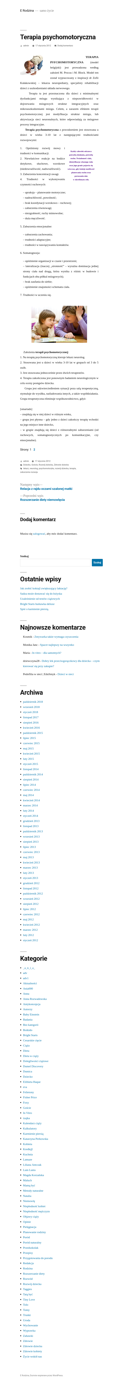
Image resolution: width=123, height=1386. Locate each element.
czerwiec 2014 (31, 790)
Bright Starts (30, 1035)
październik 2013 (33, 831)
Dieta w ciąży (31, 1056)
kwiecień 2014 (31, 800)
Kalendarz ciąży (32, 1123)
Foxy (26, 1102)
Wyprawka (29, 1330)
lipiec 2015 (29, 738)
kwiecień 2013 (31, 862)
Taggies (27, 1289)
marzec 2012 (30, 930)
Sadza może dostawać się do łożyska (41, 593)
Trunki (27, 1315)
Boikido (27, 1030)
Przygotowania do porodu (38, 1258)
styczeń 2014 (30, 816)
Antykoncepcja (31, 1004)
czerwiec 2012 (31, 914)
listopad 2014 (31, 769)
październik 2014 (33, 774)
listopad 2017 (31, 717)
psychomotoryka (46, 468)
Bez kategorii (30, 1025)
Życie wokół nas (32, 1356)
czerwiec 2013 (31, 852)
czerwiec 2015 (31, 743)
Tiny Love (29, 1299)
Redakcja (28, 1263)
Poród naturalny (32, 1242)
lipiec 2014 (29, 785)
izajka (26, 1118)
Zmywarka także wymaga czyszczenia (56, 637)
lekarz (26, 468)
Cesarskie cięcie (32, 1040)
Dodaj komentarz (65, 45)
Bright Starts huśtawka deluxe (37, 604)
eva (25, 1087)
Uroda (26, 1320)
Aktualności (30, 983)
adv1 (26, 978)
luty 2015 (28, 759)
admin (26, 45)
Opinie (27, 1222)
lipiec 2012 (29, 909)
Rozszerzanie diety (34, 1274)
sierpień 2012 (31, 904)
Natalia (27, 1196)
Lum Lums (29, 1170)
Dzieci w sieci (66, 674)
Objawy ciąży (31, 1216)
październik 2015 (33, 733)
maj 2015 (28, 748)
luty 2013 (28, 873)
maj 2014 (28, 795)
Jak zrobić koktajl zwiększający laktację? (43, 588)
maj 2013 (28, 857)
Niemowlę (29, 1201)
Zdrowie (28, 1341)
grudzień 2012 (31, 883)
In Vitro (27, 1113)
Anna (26, 994)
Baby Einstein (31, 1014)
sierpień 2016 (31, 722)
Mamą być (29, 1185)
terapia (73, 468)
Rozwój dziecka (46, 465)
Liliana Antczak (32, 1165)
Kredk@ (28, 1149)
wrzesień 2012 (31, 899)
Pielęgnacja (29, 1227)
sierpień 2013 (31, 842)
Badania (27, 1019)
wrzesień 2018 (31, 707)
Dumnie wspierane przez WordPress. (46, 1375)
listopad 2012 (31, 888)
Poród (26, 1237)
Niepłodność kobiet (34, 1206)
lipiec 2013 (29, 847)
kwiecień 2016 (31, 728)
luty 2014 (28, 811)
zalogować (39, 534)
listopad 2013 (31, 826)
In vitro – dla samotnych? (46, 653)
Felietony (28, 1092)
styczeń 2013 (30, 878)
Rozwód (28, 1279)
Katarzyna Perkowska (35, 1139)
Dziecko (27, 465)
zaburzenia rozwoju (29, 472)
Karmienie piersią (33, 1134)
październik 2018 (33, 702)
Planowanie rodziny (34, 1232)
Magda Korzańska (33, 1175)
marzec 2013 (30, 867)
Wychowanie (30, 1325)
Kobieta (27, 1144)
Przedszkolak (30, 1248)
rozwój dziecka (61, 468)
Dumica (27, 1071)
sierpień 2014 (31, 779)
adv (25, 973)
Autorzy (27, 1009)
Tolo (25, 1305)
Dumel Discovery (33, 1066)
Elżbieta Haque (32, 1082)
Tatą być (28, 1294)
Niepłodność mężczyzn (36, 1211)
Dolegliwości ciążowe (35, 1061)
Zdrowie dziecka (61, 465)
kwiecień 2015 (31, 753)
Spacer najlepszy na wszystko (57, 645)
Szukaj (24, 556)
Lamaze (27, 1159)
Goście (35, 465)
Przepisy (28, 1253)
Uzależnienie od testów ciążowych (40, 599)
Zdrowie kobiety (32, 1351)
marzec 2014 (30, 805)
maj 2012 (28, 919)
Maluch (27, 1180)
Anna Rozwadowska (35, 999)
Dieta (26, 1051)
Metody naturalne (33, 1191)
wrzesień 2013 (31, 836)
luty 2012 (28, 935)
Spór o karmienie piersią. (34, 609)
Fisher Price (30, 1097)
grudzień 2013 (31, 821)
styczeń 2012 (30, 940)
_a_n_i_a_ (29, 968)
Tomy (26, 1310)
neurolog (34, 468)
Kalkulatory (30, 1128)
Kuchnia (28, 1154)
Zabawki (28, 1336)
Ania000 (28, 988)
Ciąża (26, 1045)
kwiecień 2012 (31, 925)
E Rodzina (27, 10)
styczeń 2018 (30, 712)
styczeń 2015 (30, 764)
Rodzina (28, 1268)
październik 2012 (33, 893)
